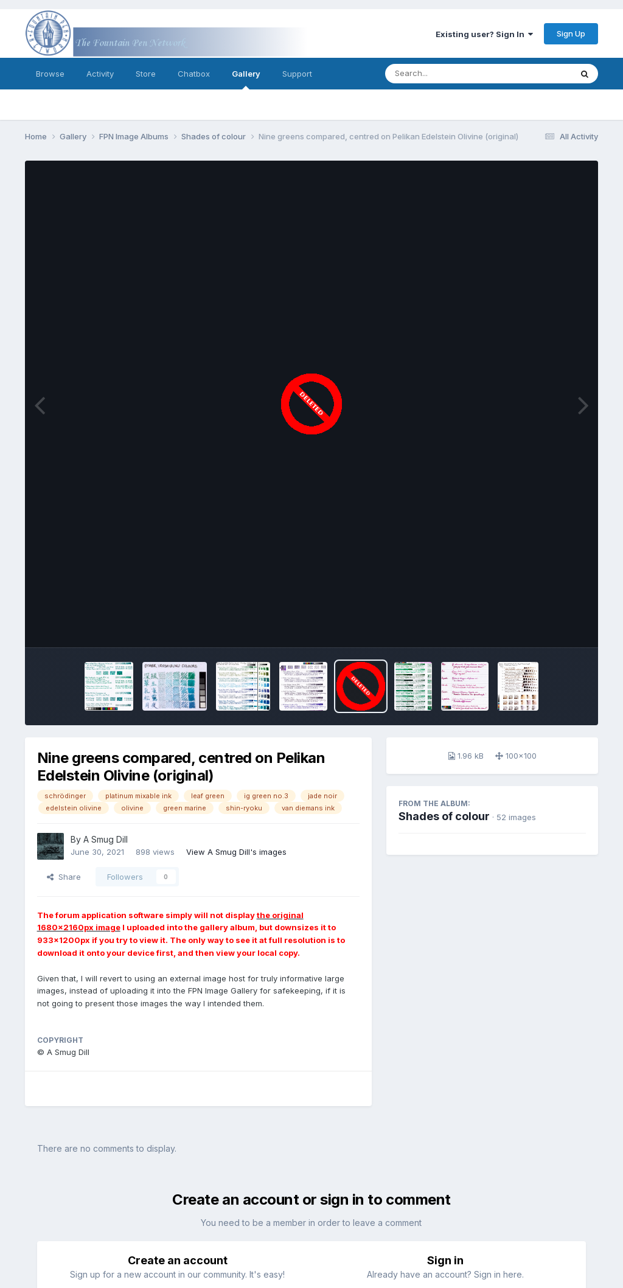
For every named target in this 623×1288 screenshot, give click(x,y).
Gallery (246, 79)
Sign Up (571, 33)
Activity (100, 73)
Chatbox (194, 73)
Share (64, 877)
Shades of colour (444, 816)
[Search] (445, 73)
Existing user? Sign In (484, 34)
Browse (50, 73)
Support (297, 73)
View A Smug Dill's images (236, 852)
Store (146, 73)
